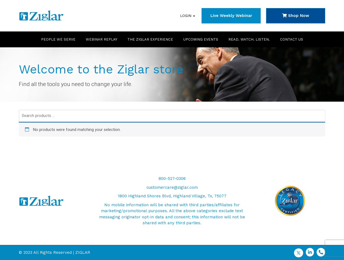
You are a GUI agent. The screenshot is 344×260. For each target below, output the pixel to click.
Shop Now (295, 15)
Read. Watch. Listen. (249, 39)
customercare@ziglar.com (172, 187)
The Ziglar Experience (150, 39)
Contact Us (291, 39)
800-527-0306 (172, 178)
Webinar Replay (101, 39)
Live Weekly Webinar (231, 15)
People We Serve (58, 39)
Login (187, 16)
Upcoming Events (200, 39)
